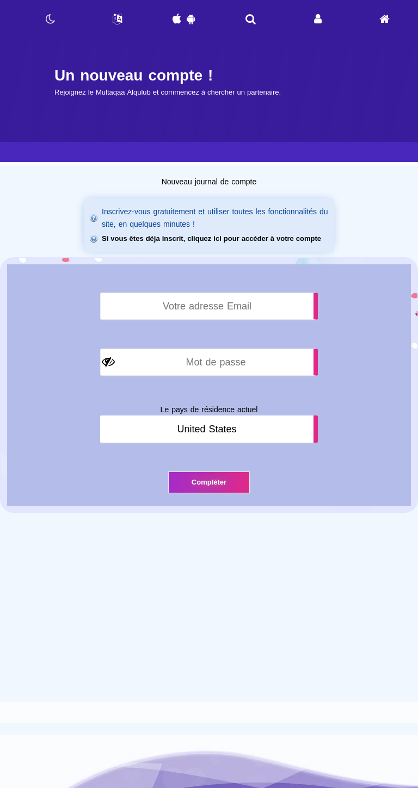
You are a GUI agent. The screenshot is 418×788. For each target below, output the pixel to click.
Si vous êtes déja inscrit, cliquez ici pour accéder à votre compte (211, 238)
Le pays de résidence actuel (209, 409)
